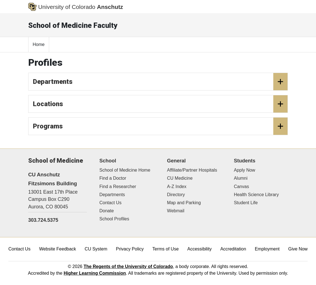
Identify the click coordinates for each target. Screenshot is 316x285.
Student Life (246, 202)
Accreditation (233, 249)
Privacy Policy (130, 249)
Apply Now (244, 170)
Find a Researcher (117, 186)
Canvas (241, 186)
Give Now (298, 249)
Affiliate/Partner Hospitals (192, 170)
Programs (160, 126)
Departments (160, 81)
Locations (160, 104)
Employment (267, 249)
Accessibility (199, 249)
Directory (176, 194)
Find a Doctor (112, 178)
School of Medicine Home (124, 170)
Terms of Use (165, 249)
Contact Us (110, 202)
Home (39, 44)
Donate (106, 210)
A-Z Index (176, 186)
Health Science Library (256, 194)
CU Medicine (180, 178)
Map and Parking (184, 202)
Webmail (175, 210)
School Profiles (114, 218)
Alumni (241, 178)
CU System (96, 249)
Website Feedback (57, 249)
